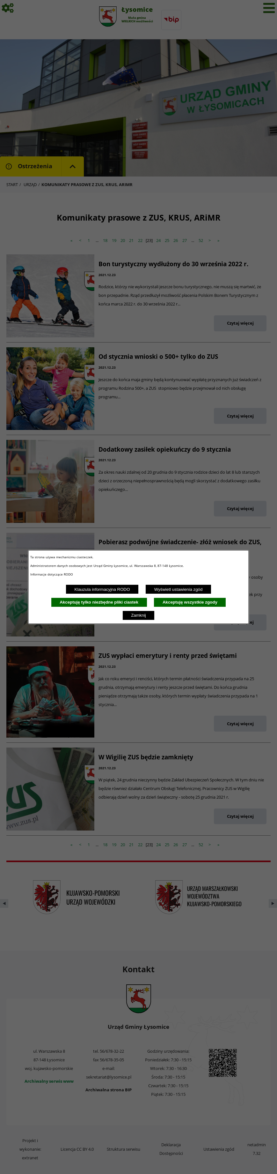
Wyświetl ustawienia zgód (178, 589)
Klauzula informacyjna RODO (102, 589)
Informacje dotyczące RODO (52, 574)
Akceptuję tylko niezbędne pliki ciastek (99, 602)
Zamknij (138, 615)
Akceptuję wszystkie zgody (190, 602)
